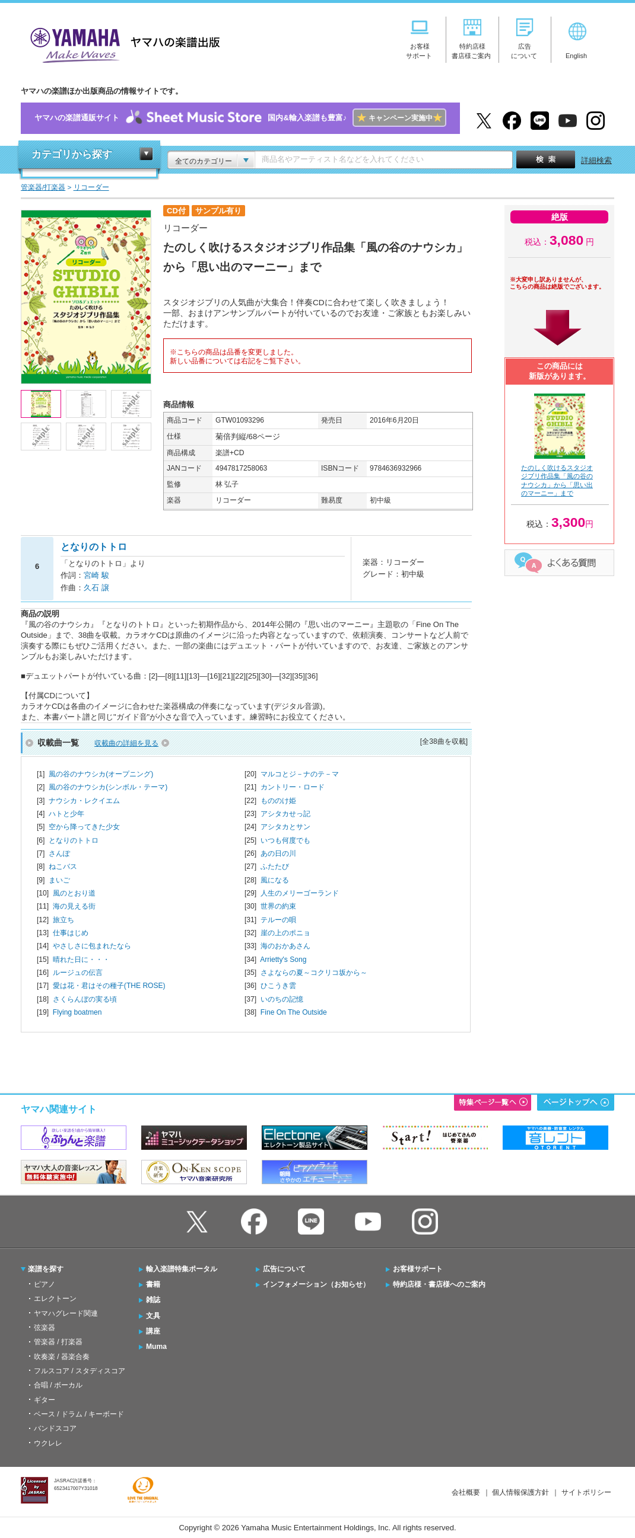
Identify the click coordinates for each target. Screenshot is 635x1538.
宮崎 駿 (96, 575)
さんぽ (59, 853)
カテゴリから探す (71, 154)
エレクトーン (55, 1298)
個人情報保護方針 (520, 1492)
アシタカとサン (285, 827)
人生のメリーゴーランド (300, 893)
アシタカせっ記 (285, 814)
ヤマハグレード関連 (66, 1313)
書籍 (153, 1284)
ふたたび (275, 866)
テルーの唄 (278, 920)
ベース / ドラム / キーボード (79, 1414)
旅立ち (63, 920)
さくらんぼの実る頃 (85, 999)
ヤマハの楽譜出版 (122, 43)
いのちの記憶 (282, 999)
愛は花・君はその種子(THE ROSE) (109, 985)
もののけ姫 (278, 801)
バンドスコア (55, 1428)
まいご (59, 880)
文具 (153, 1316)
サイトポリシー (586, 1492)
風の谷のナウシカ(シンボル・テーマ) (108, 787)
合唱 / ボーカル (58, 1385)
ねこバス (63, 866)
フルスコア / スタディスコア (79, 1371)
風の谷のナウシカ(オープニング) (101, 774)
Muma (156, 1346)
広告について (284, 1269)
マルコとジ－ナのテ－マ (300, 774)
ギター (44, 1400)
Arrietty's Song (283, 959)
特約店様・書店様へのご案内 (439, 1284)
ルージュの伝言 (78, 972)
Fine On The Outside (294, 1012)
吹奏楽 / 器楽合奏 (62, 1356)
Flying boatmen (77, 1012)
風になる (275, 880)
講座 (153, 1331)
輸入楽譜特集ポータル (181, 1269)
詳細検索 (596, 160)
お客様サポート (418, 1269)
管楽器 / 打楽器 (58, 1342)
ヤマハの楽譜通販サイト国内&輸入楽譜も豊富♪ (240, 118)
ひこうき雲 (278, 985)
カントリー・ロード (293, 787)
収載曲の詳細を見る (126, 743)
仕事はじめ (70, 933)
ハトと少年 (66, 814)
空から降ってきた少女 (84, 827)
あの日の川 (278, 853)
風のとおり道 (74, 893)
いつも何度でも (285, 840)
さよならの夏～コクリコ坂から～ (314, 972)
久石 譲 (96, 587)
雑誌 (153, 1300)
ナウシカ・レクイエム (84, 801)
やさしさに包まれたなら (92, 946)
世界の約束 (278, 906)
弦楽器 (44, 1327)
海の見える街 (74, 906)
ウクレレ (48, 1443)
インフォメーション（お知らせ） (316, 1284)
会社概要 (466, 1492)
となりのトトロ (74, 840)
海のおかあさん (285, 946)
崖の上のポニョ (285, 933)
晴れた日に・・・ (81, 959)
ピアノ (44, 1284)
